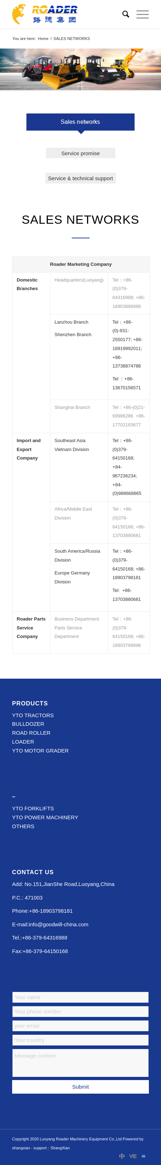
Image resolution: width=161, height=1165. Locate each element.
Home (43, 38)
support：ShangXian (52, 1148)
